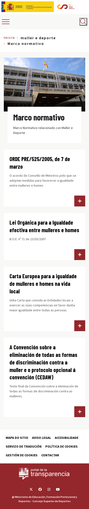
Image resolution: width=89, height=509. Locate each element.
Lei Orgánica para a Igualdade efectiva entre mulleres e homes (44, 226)
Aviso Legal (41, 438)
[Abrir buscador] (83, 22)
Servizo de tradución (24, 446)
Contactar (50, 455)
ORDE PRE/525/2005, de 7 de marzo (39, 162)
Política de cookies (61, 446)
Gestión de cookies (21, 455)
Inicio (9, 37)
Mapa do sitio (17, 438)
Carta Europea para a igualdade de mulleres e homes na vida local (43, 284)
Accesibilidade (66, 438)
